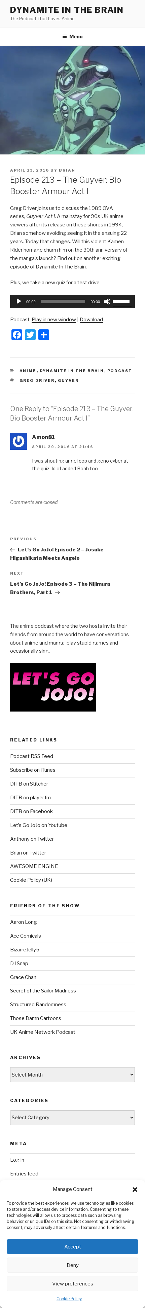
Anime (28, 370)
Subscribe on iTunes (33, 770)
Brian (67, 170)
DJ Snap (19, 963)
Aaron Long (23, 922)
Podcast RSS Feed (31, 756)
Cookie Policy (69, 1298)
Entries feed (24, 1174)
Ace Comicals (25, 936)
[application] (72, 301)
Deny (73, 1265)
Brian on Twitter (28, 853)
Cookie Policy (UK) (31, 880)
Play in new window (54, 320)
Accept (72, 1247)
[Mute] (107, 301)
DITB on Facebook (31, 811)
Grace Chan (23, 977)
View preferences (72, 1284)
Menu (72, 36)
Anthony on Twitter (32, 839)
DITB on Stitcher (29, 784)
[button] (135, 1189)
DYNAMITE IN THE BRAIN (67, 10)
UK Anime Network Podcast (42, 1032)
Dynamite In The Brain (72, 370)
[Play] (18, 301)
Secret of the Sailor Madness (43, 991)
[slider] (63, 301)
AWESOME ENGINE (34, 866)
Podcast (120, 370)
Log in (17, 1160)
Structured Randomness (38, 1005)
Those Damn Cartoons (35, 1018)
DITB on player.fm (30, 798)
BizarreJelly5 (24, 950)
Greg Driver (37, 380)
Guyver (68, 380)
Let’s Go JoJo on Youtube (38, 825)
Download (91, 320)
